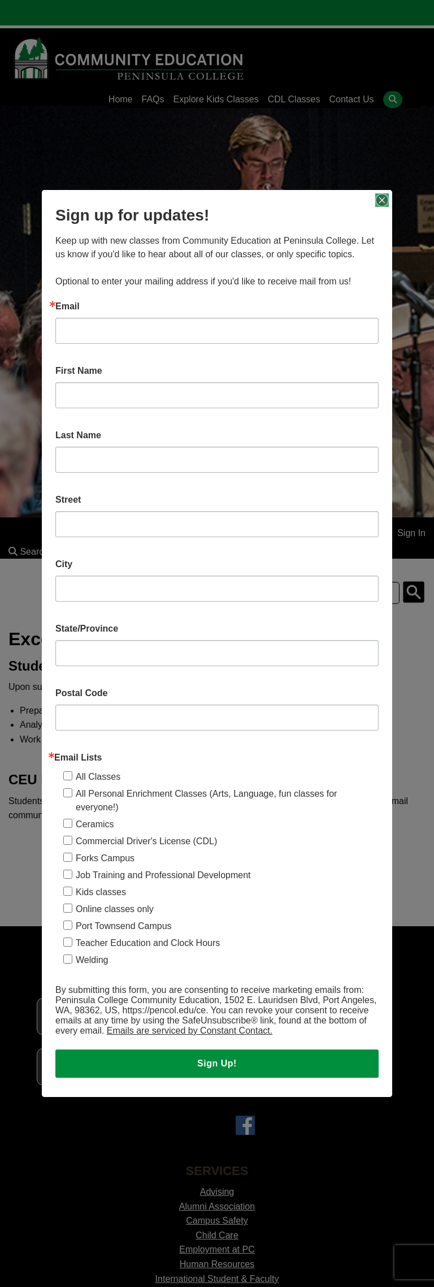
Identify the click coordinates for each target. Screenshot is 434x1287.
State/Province (86, 628)
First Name (78, 370)
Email (67, 306)
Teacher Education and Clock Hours (148, 943)
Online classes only (115, 909)
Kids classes (101, 892)
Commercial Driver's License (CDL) (146, 841)
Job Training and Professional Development (163, 875)
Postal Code (81, 693)
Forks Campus (105, 858)
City (63, 564)
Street (68, 499)
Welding (92, 960)
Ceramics (95, 824)
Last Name (78, 435)
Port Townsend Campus (124, 926)
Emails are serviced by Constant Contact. (189, 1030)
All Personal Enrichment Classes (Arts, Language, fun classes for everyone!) (206, 800)
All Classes (98, 776)
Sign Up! (217, 1063)
